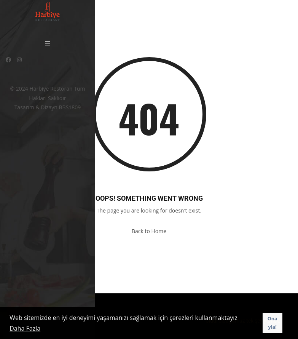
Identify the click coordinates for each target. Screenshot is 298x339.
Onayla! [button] (272, 322)
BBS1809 (70, 107)
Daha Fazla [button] (25, 328)
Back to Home (149, 231)
